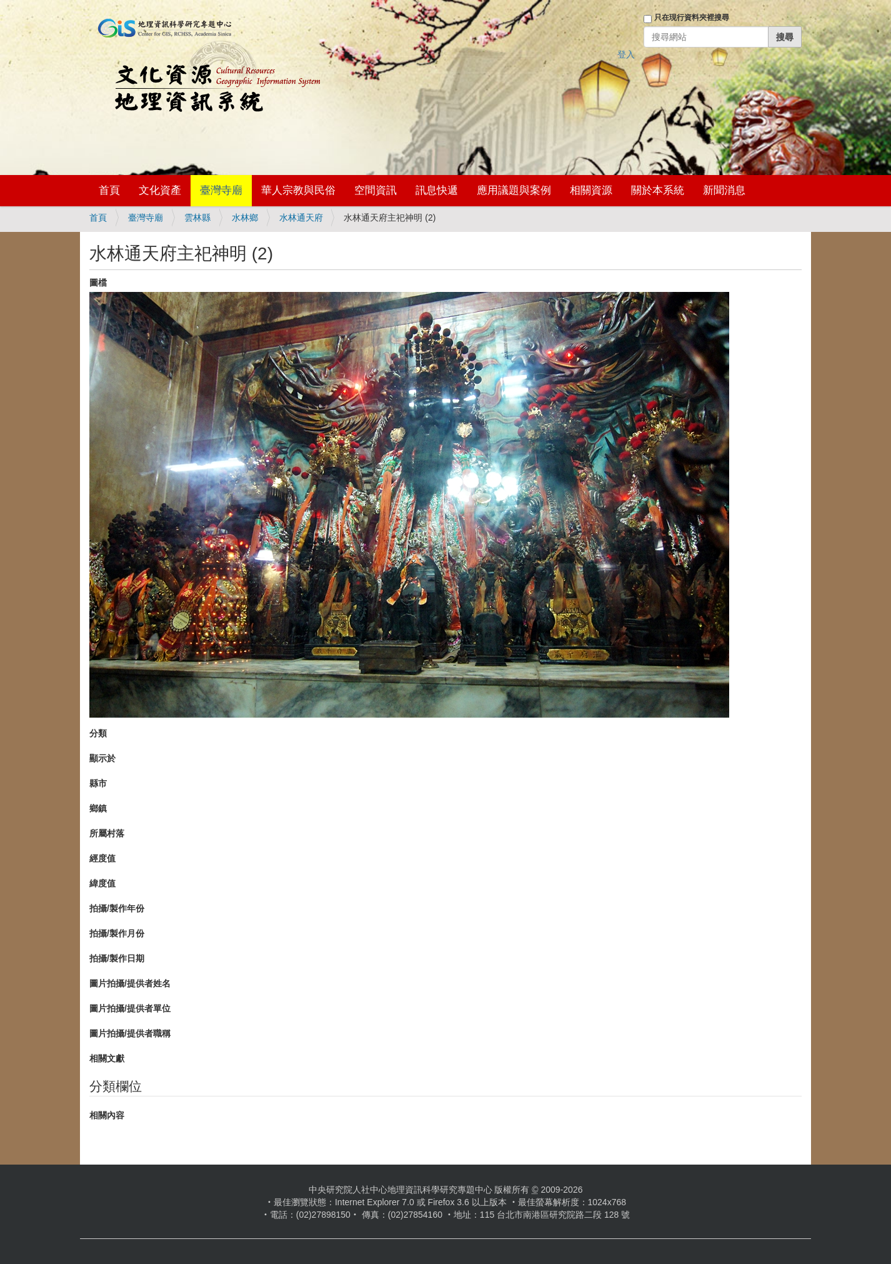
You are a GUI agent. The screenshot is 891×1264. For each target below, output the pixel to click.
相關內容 (106, 1115)
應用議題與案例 (514, 190)
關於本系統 (657, 190)
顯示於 (102, 758)
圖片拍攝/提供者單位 (130, 1008)
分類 (98, 733)
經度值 (102, 858)
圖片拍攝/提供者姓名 (130, 983)
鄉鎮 (98, 808)
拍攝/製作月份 (116, 933)
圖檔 (98, 283)
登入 (626, 54)
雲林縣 (197, 218)
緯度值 (102, 883)
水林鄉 (245, 218)
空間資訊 (375, 190)
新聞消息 (724, 190)
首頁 (109, 190)
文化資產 (160, 190)
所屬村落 (106, 833)
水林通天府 (301, 218)
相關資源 (591, 190)
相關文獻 (106, 1058)
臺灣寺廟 (221, 190)
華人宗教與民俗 (298, 190)
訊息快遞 (437, 190)
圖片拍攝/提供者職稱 (130, 1033)
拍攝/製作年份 (116, 908)
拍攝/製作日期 (116, 958)
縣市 (98, 783)
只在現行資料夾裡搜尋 (691, 17)
